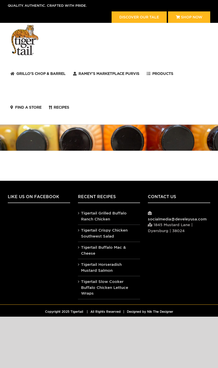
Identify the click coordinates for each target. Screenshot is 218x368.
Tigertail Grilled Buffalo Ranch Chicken (104, 216)
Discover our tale (139, 17)
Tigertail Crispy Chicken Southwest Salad (104, 233)
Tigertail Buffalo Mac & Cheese (103, 250)
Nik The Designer (160, 312)
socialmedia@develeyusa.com (177, 219)
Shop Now (189, 17)
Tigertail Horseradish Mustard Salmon (101, 267)
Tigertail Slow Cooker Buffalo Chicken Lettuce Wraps (104, 287)
